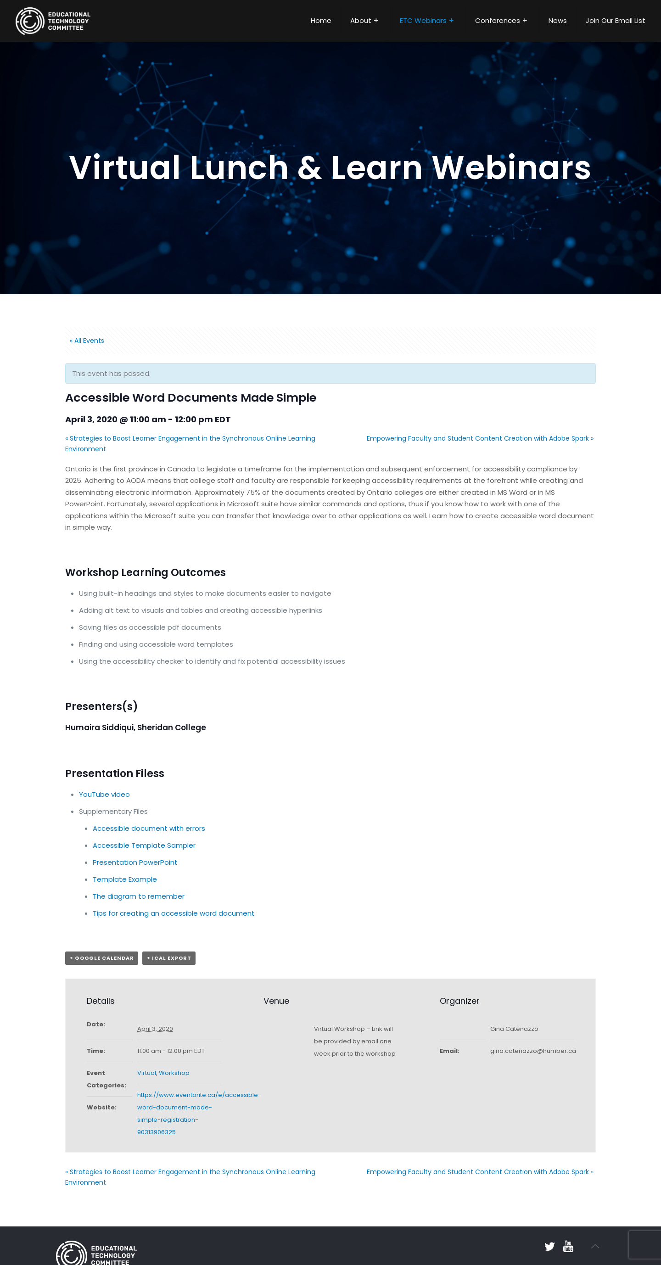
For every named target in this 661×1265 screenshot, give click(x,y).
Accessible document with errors (149, 828)
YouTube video (104, 794)
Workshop (174, 1073)
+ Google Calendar (101, 958)
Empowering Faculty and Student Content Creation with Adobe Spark (480, 438)
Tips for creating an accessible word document (174, 913)
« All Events (87, 340)
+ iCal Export (168, 958)
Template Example (125, 879)
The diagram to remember (139, 896)
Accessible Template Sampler (144, 845)
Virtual (146, 1073)
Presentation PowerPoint (135, 862)
